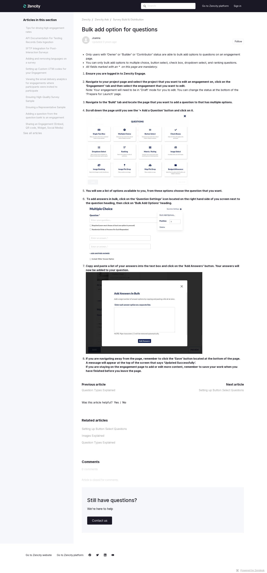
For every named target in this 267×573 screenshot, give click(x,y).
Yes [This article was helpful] (116, 402)
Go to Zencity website (39, 555)
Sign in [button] (237, 6)
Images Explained (93, 435)
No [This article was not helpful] (124, 402)
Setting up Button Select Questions (221, 390)
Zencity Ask (102, 19)
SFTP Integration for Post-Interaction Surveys (41, 50)
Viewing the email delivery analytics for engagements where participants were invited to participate (46, 84)
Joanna (96, 38)
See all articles (32, 133)
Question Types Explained (98, 390)
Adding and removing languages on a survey (46, 60)
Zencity (86, 19)
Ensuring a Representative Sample (46, 107)
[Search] (168, 6)
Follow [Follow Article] (238, 41)
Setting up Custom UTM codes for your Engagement (46, 70)
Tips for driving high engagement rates (45, 29)
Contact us (99, 520)
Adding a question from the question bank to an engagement (45, 115)
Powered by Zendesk (252, 570)
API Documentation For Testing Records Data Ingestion (44, 40)
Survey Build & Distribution (128, 19)
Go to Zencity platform (215, 6)
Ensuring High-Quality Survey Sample (42, 99)
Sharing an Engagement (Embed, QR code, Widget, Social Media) (45, 125)
